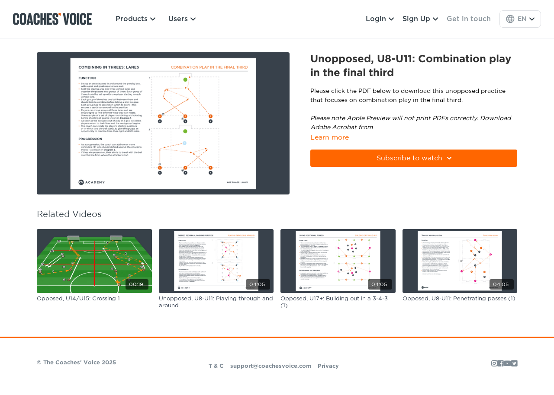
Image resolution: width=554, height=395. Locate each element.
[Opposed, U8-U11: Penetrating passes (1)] (460, 299)
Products (135, 19)
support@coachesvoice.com (270, 366)
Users (182, 19)
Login (380, 19)
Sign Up (420, 19)
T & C (216, 366)
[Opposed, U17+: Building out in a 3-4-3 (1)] (338, 302)
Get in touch (469, 19)
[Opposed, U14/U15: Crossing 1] (94, 299)
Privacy (328, 366)
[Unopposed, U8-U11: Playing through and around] (216, 302)
